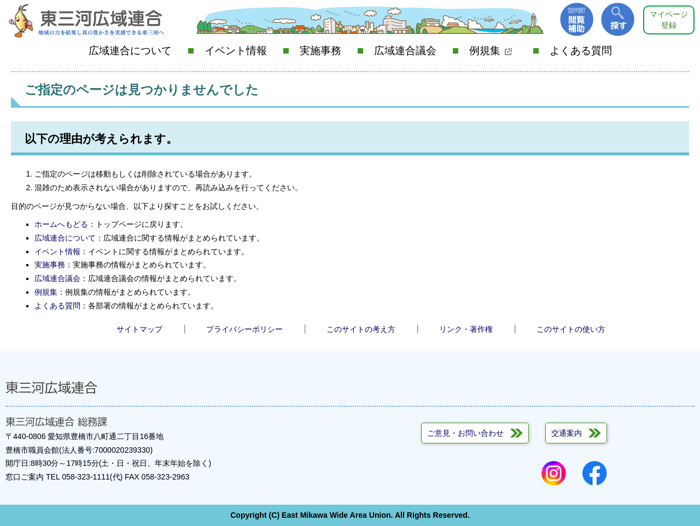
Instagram (553, 473)
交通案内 (566, 433)
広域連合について (130, 50)
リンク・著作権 (466, 329)
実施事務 (320, 50)
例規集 (490, 50)
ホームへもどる (61, 224)
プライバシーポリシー (244, 329)
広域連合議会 (405, 50)
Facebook (594, 473)
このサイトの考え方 (360, 329)
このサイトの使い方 (570, 329)
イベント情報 (236, 50)
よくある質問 (581, 50)
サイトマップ (139, 329)
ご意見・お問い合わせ (465, 433)
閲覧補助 (576, 19)
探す (617, 19)
